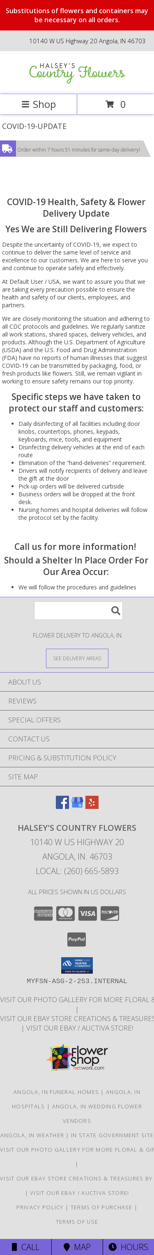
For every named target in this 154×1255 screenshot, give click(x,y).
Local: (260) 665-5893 (77, 870)
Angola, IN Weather (32, 1135)
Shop (38, 104)
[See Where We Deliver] (77, 658)
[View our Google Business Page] (77, 806)
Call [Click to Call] (25, 1247)
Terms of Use (77, 1221)
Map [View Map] (77, 1247)
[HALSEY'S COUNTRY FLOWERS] (77, 82)
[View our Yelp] (92, 806)
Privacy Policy (40, 1207)
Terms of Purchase (102, 1207)
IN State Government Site (112, 1135)
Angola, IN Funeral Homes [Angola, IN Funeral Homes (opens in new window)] (56, 1092)
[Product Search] (78, 610)
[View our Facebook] (62, 806)
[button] (77, 965)
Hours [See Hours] (128, 1247)
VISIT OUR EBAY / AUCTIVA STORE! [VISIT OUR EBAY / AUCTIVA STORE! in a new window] (79, 1028)
